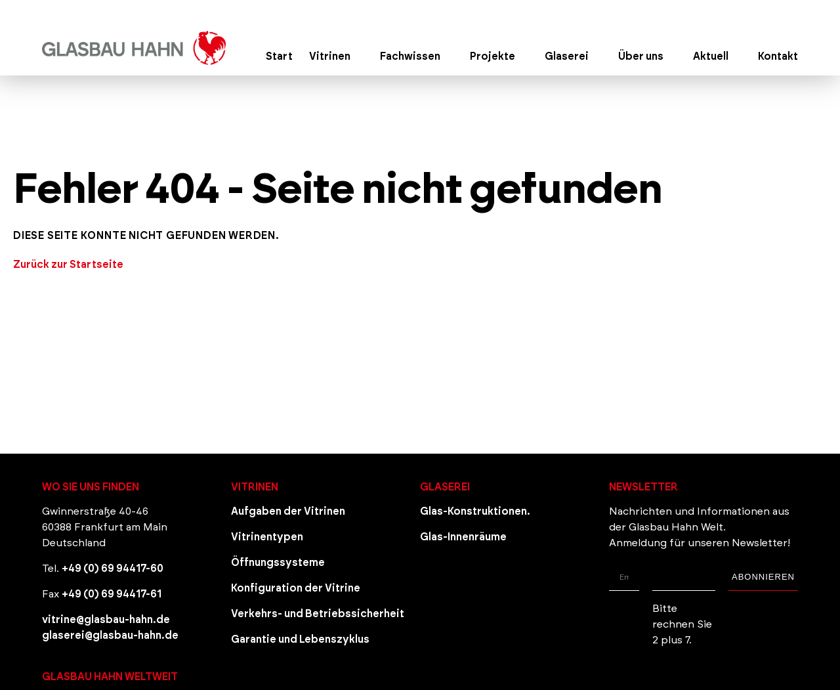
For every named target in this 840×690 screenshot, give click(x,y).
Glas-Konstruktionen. (475, 511)
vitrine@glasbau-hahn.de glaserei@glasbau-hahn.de (110, 628)
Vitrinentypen (267, 537)
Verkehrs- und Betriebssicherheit (317, 614)
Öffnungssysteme (278, 562)
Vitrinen (254, 487)
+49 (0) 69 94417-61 (111, 594)
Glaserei (445, 487)
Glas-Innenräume (463, 537)
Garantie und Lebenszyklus (300, 639)
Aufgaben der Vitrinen (288, 511)
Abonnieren (763, 577)
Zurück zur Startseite (68, 264)
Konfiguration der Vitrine (295, 588)
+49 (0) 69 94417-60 (112, 568)
